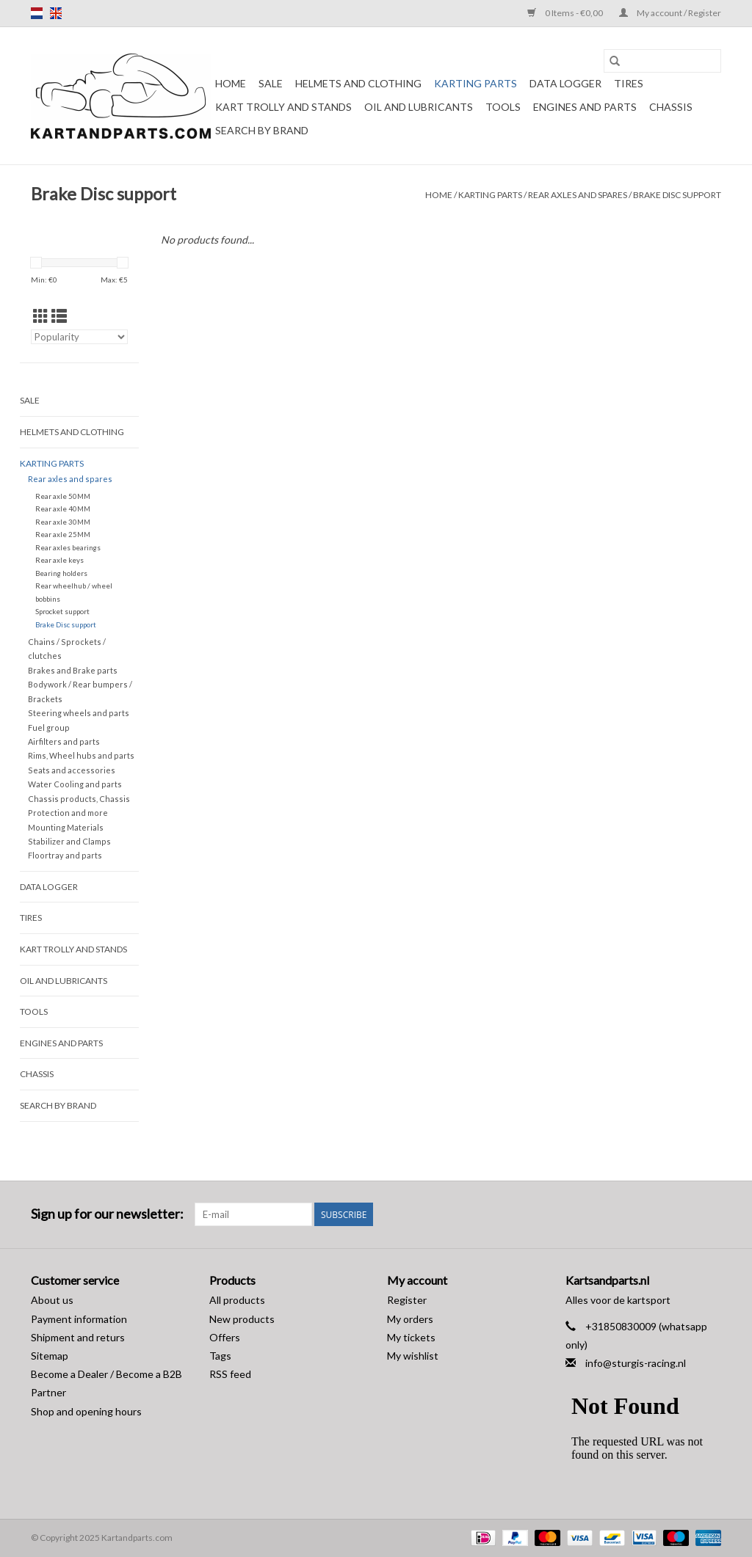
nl (37, 13)
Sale (270, 83)
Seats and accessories (71, 770)
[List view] (59, 316)
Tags (220, 1355)
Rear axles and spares (577, 194)
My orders (410, 1319)
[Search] (662, 61)
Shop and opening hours (86, 1411)
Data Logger (565, 83)
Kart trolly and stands (283, 107)
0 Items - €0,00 (565, 12)
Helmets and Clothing (358, 83)
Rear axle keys (59, 559)
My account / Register (670, 12)
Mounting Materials (66, 827)
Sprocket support (62, 611)
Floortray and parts (65, 855)
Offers (224, 1337)
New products (242, 1319)
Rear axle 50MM (62, 496)
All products (237, 1300)
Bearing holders (61, 573)
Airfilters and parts (64, 741)
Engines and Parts (585, 107)
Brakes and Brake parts (73, 670)
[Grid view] (40, 316)
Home (230, 83)
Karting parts (475, 83)
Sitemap (49, 1355)
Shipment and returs (78, 1337)
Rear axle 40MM (62, 508)
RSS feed (230, 1374)
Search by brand (261, 130)
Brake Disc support (677, 194)
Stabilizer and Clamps (69, 841)
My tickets (411, 1337)
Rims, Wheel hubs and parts (81, 755)
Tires (628, 83)
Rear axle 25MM (62, 534)
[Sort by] (79, 336)
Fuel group (49, 727)
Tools (503, 107)
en (56, 13)
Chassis (671, 107)
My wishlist (412, 1355)
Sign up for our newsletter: (107, 1214)
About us (52, 1300)
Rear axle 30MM (62, 521)
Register (407, 1300)
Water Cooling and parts (75, 784)
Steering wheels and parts (78, 713)
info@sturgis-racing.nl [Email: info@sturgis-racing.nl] (635, 1363)
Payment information (79, 1319)
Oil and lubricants (418, 107)
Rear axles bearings (68, 547)
